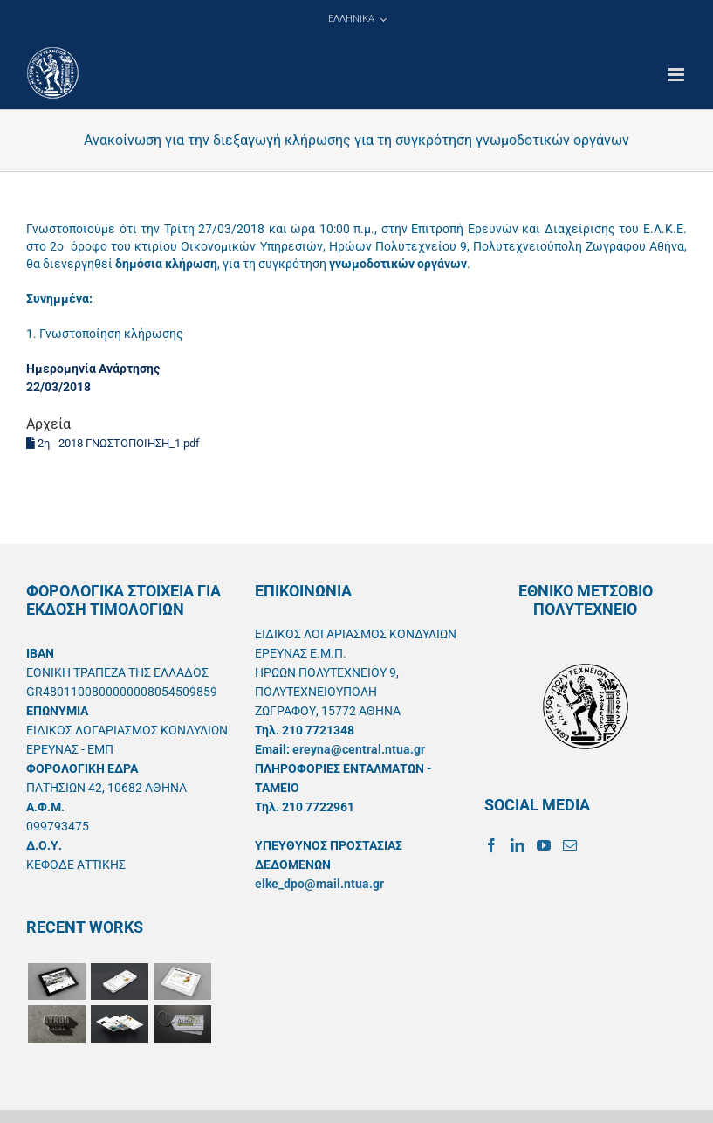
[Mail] (570, 845)
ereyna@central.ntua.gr (358, 749)
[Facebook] (491, 845)
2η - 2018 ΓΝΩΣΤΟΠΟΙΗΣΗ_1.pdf (113, 443)
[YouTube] (544, 845)
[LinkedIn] (517, 845)
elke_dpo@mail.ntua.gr (319, 884)
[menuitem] (357, 19)
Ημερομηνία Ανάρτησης (93, 368)
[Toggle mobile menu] (677, 74)
